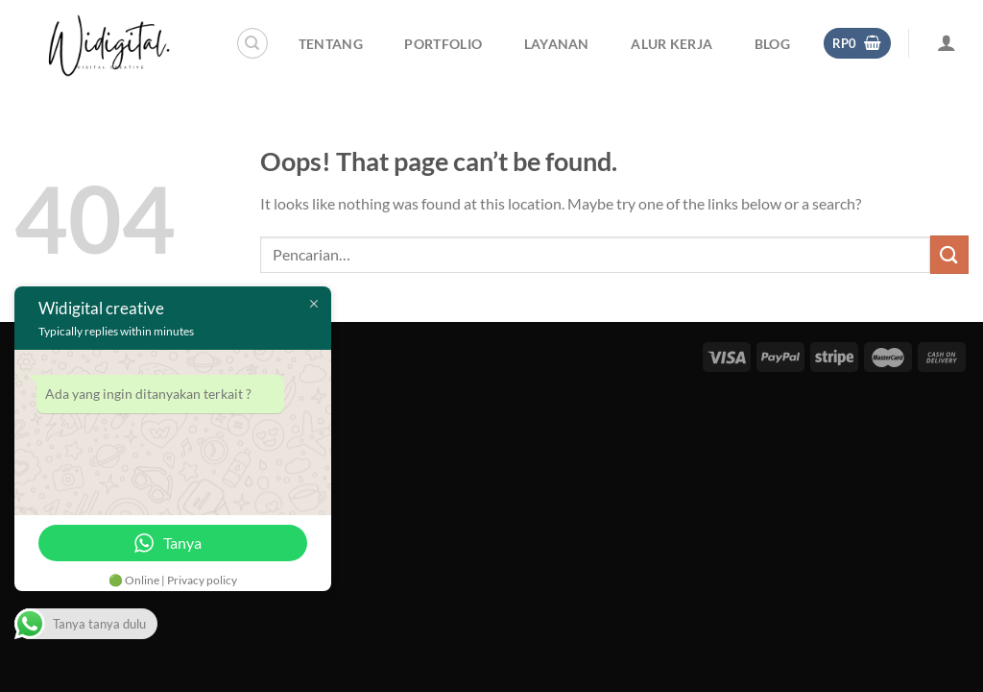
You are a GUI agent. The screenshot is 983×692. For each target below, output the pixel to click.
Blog (772, 44)
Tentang (331, 44)
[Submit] (949, 254)
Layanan (556, 44)
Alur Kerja (671, 44)
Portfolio (443, 44)
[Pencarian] (252, 43)
